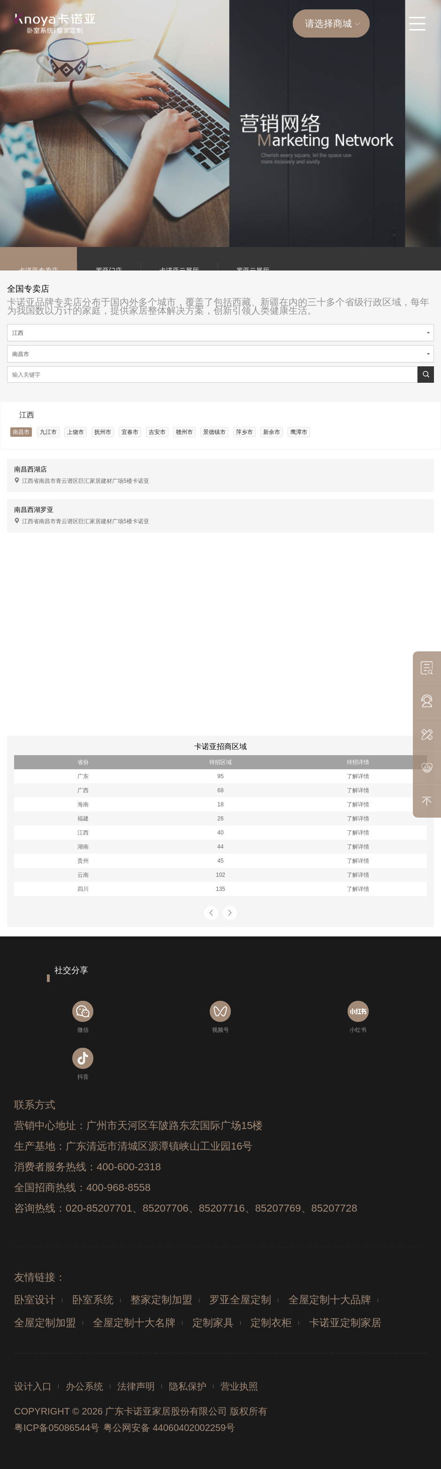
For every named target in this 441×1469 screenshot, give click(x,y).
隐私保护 (187, 1386)
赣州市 (184, 432)
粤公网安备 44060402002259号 (169, 1428)
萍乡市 (244, 432)
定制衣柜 (271, 1323)
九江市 (48, 432)
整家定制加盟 (161, 1300)
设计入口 (33, 1386)
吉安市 (157, 432)
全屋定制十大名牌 (134, 1323)
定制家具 (213, 1323)
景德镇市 (214, 432)
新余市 (271, 432)
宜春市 (130, 432)
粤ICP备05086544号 (56, 1428)
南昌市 (21, 432)
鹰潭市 (298, 432)
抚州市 (102, 432)
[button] (211, 913)
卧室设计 (34, 1300)
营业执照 (239, 1386)
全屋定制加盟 (45, 1323)
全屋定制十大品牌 (330, 1300)
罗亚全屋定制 (240, 1300)
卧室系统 (93, 1300)
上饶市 (75, 432)
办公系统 (84, 1386)
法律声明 (136, 1386)
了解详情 (358, 776)
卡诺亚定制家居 (345, 1323)
